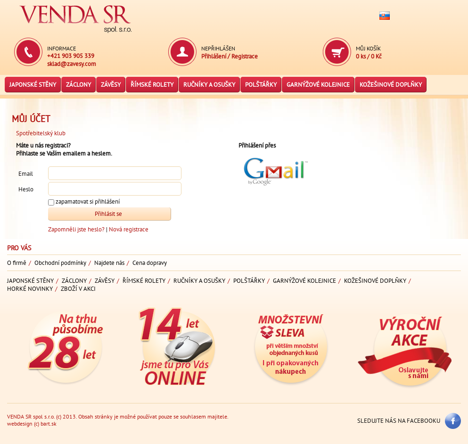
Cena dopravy (149, 263)
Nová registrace (128, 229)
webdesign (20, 423)
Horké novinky (30, 289)
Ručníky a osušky (209, 85)
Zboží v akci (78, 289)
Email (25, 174)
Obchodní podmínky (60, 263)
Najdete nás (109, 263)
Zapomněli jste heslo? (77, 229)
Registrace (244, 56)
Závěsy (111, 85)
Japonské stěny (32, 85)
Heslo (25, 189)
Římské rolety (152, 85)
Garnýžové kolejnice (318, 85)
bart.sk (49, 423)
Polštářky (261, 85)
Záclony (78, 85)
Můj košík (368, 48)
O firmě (16, 263)
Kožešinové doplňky (391, 85)
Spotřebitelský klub (41, 133)
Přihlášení (214, 56)
